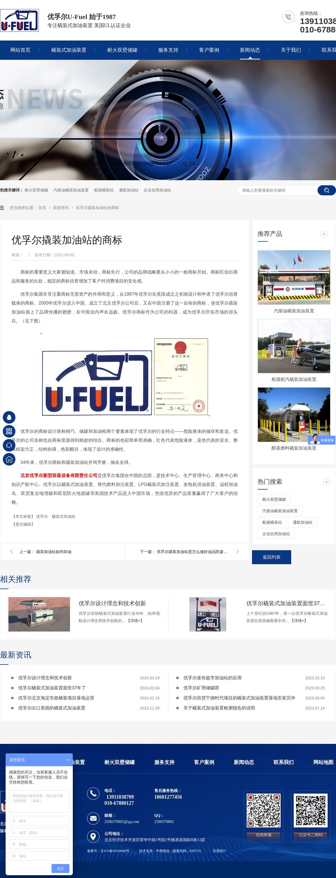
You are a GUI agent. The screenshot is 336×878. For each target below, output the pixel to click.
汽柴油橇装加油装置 (71, 190)
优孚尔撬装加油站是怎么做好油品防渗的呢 (193, 551)
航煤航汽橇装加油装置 (294, 379)
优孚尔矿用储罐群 (201, 687)
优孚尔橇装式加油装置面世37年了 (287, 603)
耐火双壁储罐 (122, 50)
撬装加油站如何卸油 (53, 551)
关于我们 (291, 50)
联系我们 (284, 762)
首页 (42, 207)
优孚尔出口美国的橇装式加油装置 (51, 708)
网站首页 (20, 50)
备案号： (94, 851)
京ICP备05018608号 (115, 851)
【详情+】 (135, 620)
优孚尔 (42, 516)
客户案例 (209, 50)
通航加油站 (129, 190)
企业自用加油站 (157, 190)
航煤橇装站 (104, 190)
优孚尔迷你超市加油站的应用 (212, 677)
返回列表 (272, 557)
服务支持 (168, 50)
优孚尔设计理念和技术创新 (112, 603)
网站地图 (323, 762)
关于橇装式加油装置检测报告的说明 (219, 708)
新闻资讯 (61, 207)
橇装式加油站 (63, 516)
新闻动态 (250, 50)
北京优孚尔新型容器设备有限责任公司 (58, 475)
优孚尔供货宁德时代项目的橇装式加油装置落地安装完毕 (239, 698)
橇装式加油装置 (69, 50)
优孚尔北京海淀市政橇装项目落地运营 (56, 698)
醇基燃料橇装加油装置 (294, 448)
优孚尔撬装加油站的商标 (97, 207)
